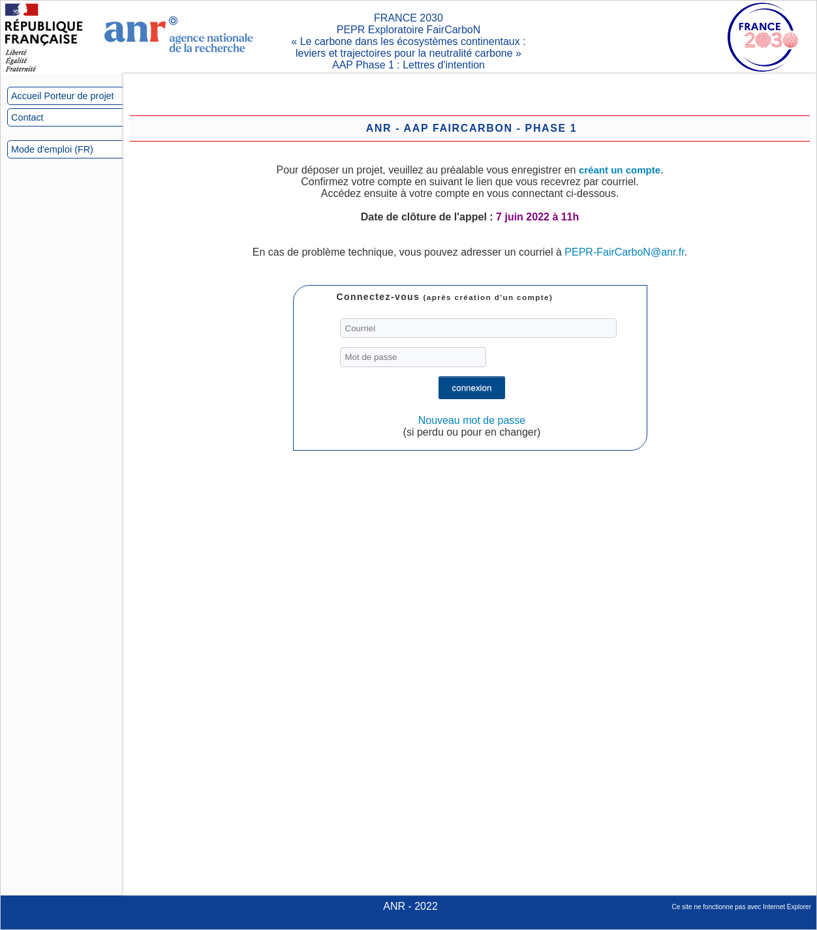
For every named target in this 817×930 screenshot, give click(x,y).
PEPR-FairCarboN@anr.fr (624, 252)
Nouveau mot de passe (472, 420)
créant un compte (619, 169)
